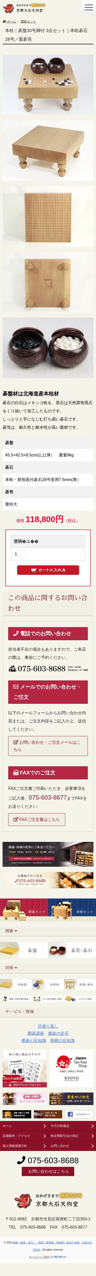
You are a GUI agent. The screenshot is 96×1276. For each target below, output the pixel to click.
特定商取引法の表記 (64, 1136)
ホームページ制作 (39, 1256)
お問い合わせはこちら (48, 1171)
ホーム (7, 1126)
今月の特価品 (60, 1126)
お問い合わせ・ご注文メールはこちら (47, 746)
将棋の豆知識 (62, 1040)
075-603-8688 (48, 1160)
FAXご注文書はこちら (37, 819)
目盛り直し (48, 1026)
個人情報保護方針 (15, 1146)
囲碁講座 (36, 1033)
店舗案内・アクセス (16, 1136)
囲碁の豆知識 (34, 1040)
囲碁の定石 (58, 1033)
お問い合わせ (60, 1146)
